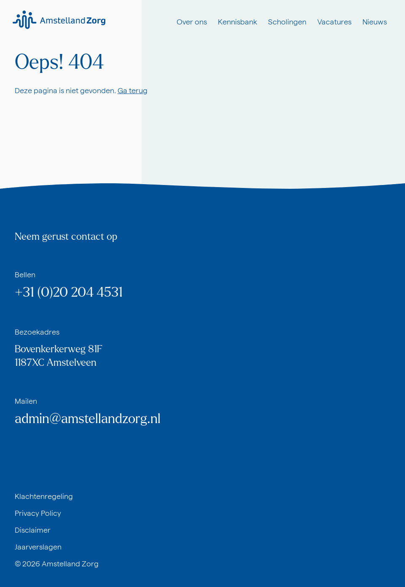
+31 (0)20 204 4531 (69, 292)
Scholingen (287, 22)
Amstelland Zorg (70, 564)
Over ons (192, 22)
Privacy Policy (38, 513)
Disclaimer (33, 530)
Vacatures (334, 22)
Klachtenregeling (44, 496)
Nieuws (374, 22)
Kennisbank (237, 22)
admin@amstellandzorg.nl (88, 419)
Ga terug (133, 90)
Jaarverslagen (38, 547)
